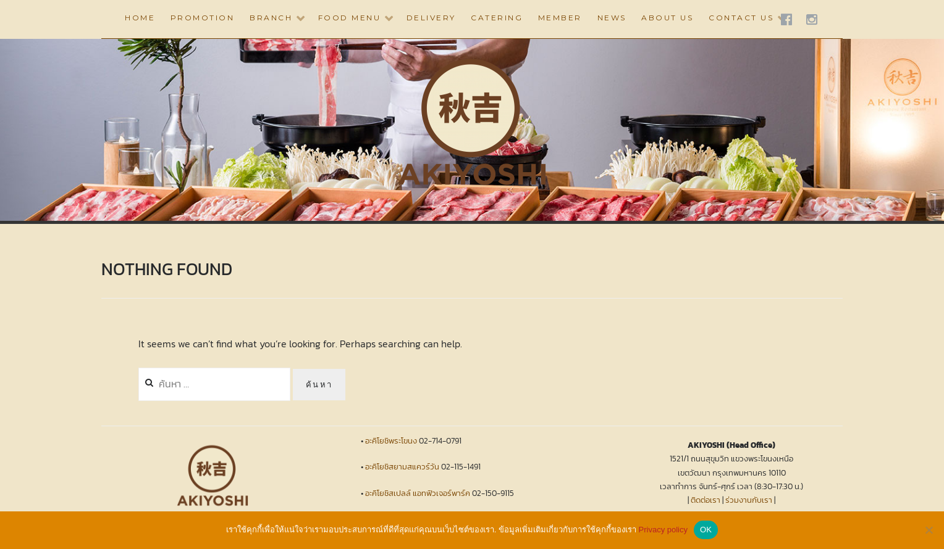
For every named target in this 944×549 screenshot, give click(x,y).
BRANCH (271, 17)
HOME (140, 17)
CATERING (497, 17)
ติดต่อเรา (705, 500)
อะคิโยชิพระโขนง (391, 441)
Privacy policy (663, 529)
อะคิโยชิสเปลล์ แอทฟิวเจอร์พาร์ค (417, 493)
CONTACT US (741, 17)
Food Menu (349, 17)
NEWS (611, 17)
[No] (928, 530)
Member (560, 17)
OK (706, 529)
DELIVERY (431, 17)
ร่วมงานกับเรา (748, 500)
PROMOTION (203, 17)
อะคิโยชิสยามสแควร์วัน (402, 467)
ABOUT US (667, 17)
